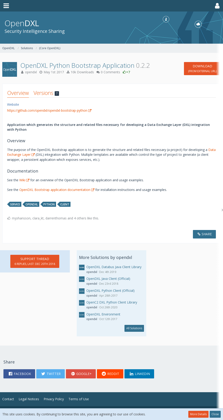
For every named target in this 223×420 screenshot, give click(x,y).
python (49, 204)
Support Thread (34, 261)
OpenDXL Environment (103, 314)
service (15, 204)
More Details (198, 414)
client (64, 204)
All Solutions (134, 328)
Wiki (22, 180)
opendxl (31, 72)
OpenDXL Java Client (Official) (108, 278)
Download (202, 68)
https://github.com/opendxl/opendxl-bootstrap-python (47, 110)
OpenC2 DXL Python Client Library (111, 302)
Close (215, 414)
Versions (46, 92)
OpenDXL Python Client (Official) (110, 290)
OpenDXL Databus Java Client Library (113, 267)
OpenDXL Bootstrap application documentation (54, 189)
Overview (18, 92)
